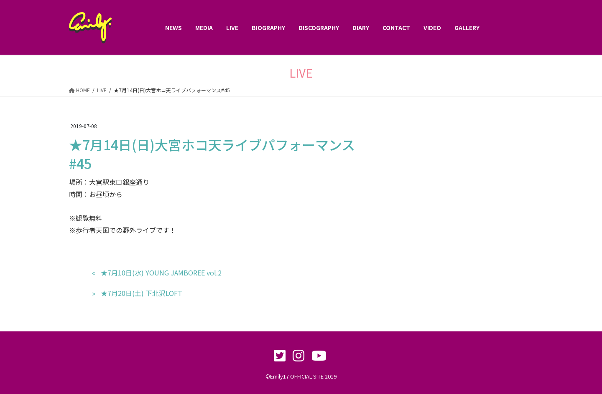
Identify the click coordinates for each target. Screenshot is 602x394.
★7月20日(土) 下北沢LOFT (141, 293)
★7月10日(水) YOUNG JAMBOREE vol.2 (161, 273)
